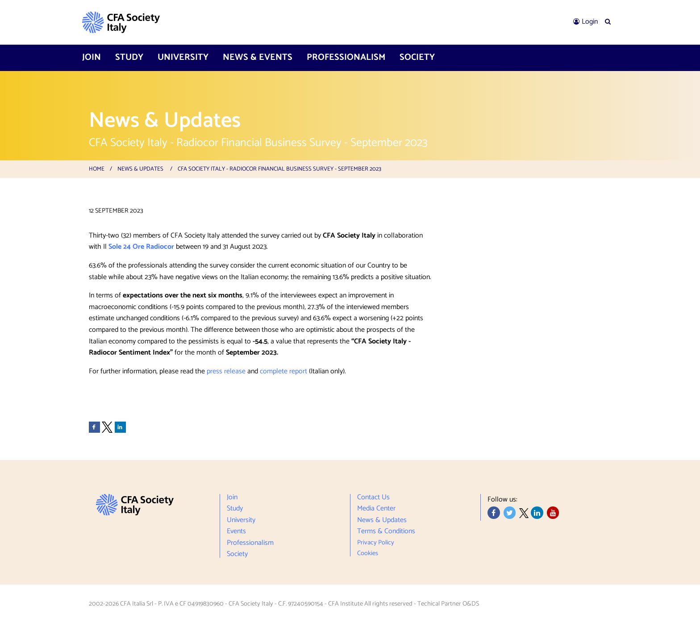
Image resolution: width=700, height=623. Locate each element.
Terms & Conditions (386, 531)
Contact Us (373, 498)
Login (590, 22)
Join (91, 57)
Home (96, 169)
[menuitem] (585, 22)
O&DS (470, 603)
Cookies (367, 552)
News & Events (257, 57)
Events (236, 531)
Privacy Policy (375, 542)
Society (417, 57)
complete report (283, 371)
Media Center (376, 508)
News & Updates (140, 169)
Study (129, 57)
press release (226, 371)
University (183, 57)
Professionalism (346, 57)
